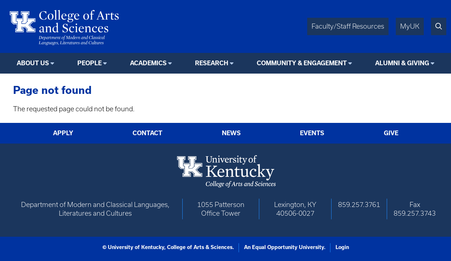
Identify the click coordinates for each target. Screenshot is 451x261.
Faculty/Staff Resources (348, 26)
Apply (63, 132)
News (231, 132)
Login (342, 247)
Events (312, 132)
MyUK (409, 26)
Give (391, 132)
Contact (147, 132)
